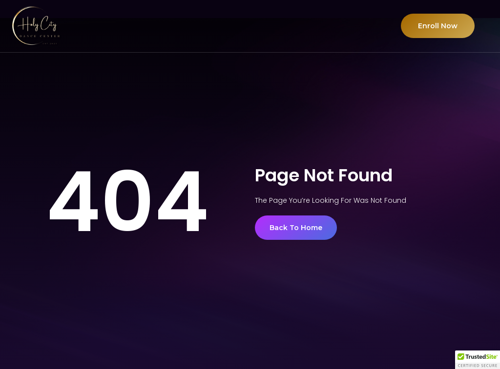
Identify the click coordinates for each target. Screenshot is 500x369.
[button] (477, 359)
